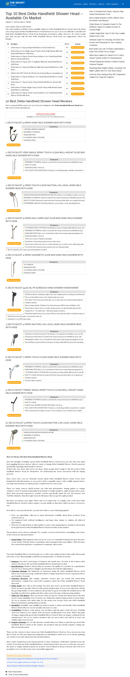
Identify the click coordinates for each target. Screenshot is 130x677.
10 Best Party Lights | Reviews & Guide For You (25, 662)
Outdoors (101, 4)
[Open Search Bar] (122, 4)
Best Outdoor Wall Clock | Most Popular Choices (25, 666)
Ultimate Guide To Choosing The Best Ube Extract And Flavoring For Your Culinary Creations (106, 42)
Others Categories (113, 4)
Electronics (93, 4)
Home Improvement (15, 672)
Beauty (85, 4)
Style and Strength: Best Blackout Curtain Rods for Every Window (32, 659)
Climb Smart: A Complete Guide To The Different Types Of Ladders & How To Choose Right (105, 27)
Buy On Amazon (77, 47)
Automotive (78, 4)
